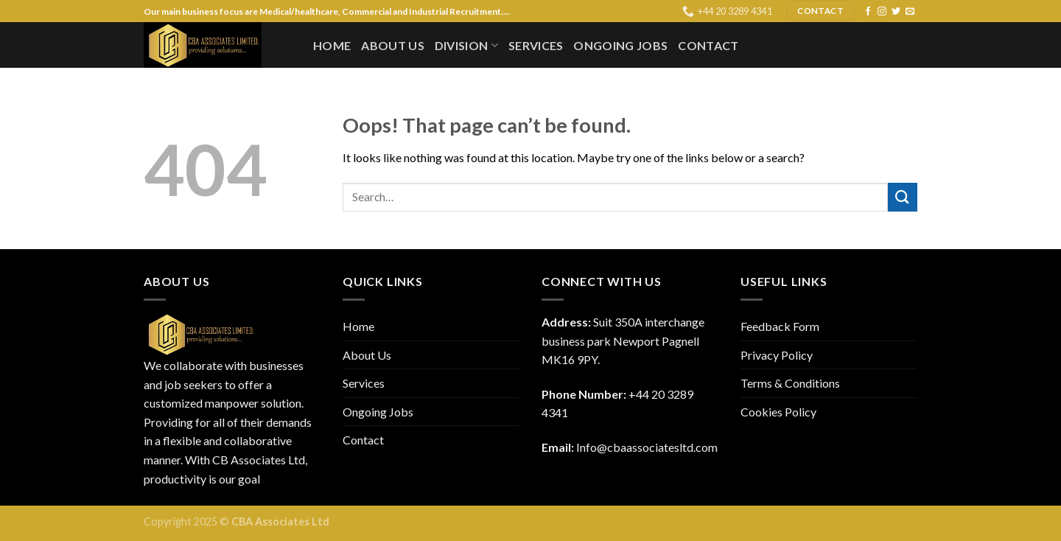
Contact (708, 45)
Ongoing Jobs (620, 45)
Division (466, 45)
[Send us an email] (910, 12)
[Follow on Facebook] (868, 12)
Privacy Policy (776, 355)
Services (536, 45)
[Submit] (902, 197)
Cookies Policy (778, 412)
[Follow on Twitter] (896, 12)
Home (332, 45)
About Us (392, 45)
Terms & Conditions (790, 383)
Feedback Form (779, 326)
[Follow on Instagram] (882, 12)
